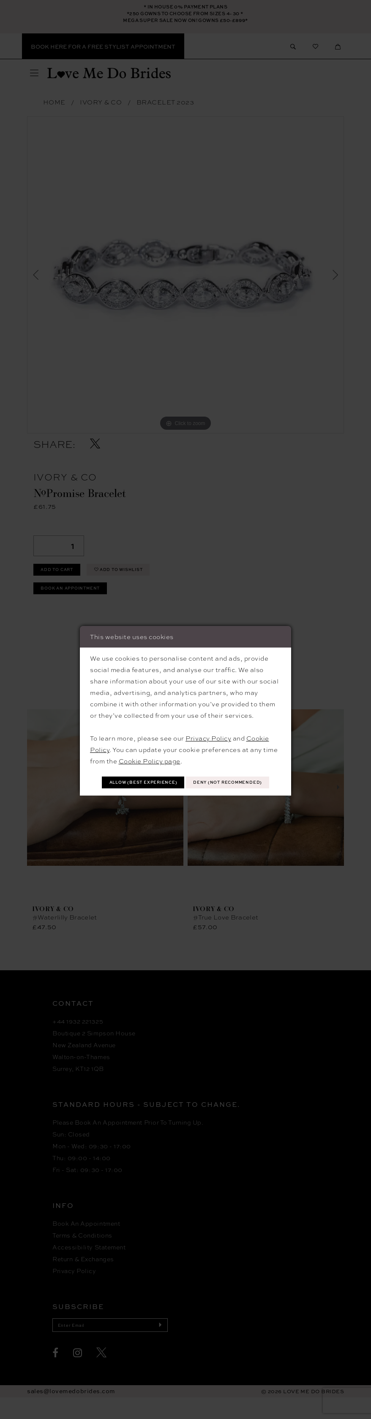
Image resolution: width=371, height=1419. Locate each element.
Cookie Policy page (149, 749)
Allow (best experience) (186, 772)
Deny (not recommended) (186, 792)
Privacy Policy (208, 726)
